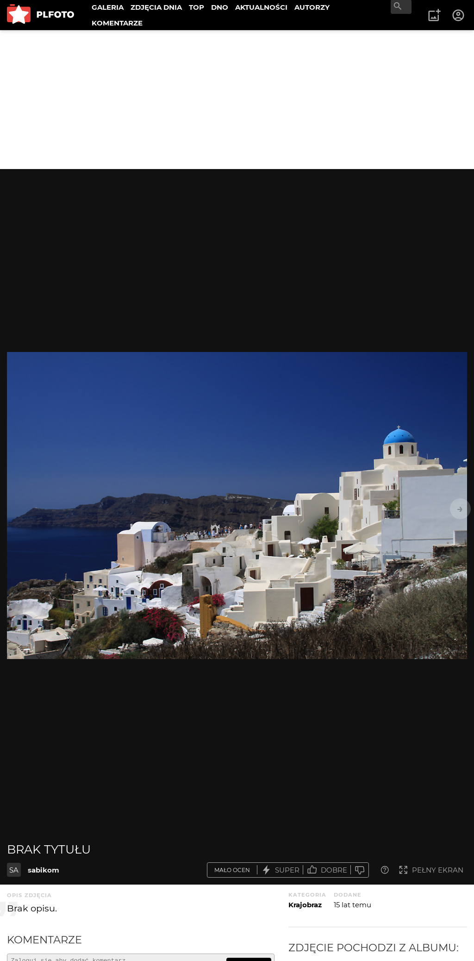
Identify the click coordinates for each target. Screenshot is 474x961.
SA (14, 870)
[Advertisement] (237, 99)
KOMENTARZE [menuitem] (117, 23)
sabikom (43, 870)
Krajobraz (305, 904)
